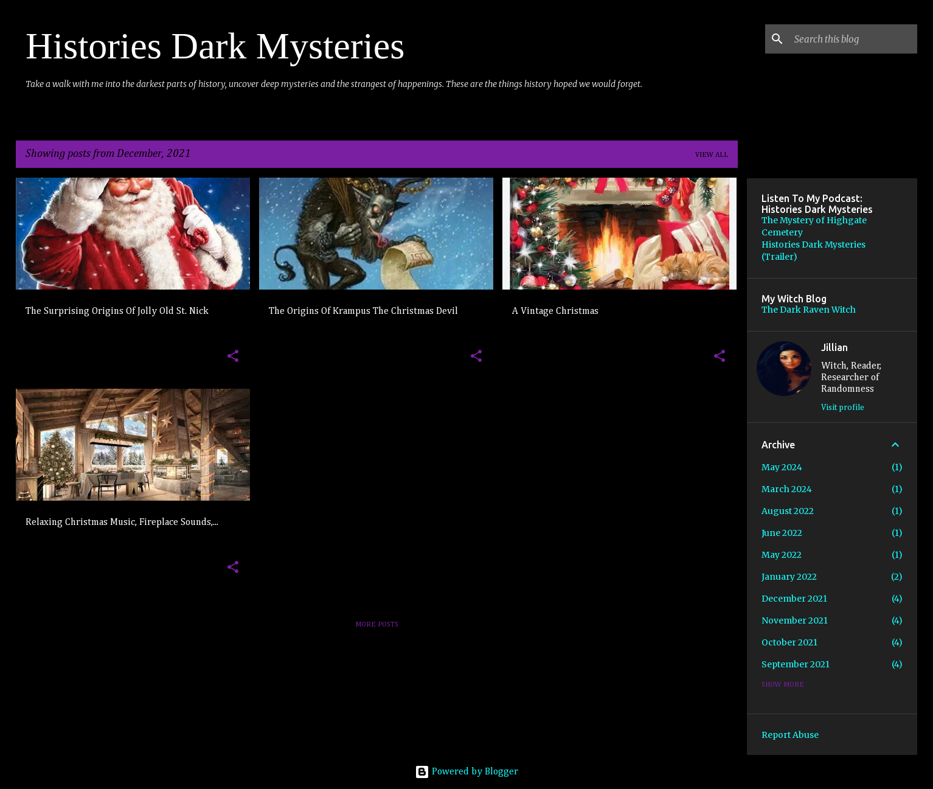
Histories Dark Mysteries (215, 45)
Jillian (834, 347)
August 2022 (787, 511)
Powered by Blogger (466, 772)
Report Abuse (790, 734)
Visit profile (842, 407)
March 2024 (786, 489)
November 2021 (794, 620)
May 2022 (781, 554)
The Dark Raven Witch (808, 309)
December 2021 (794, 598)
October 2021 (789, 642)
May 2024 (781, 467)
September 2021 (795, 664)
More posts (376, 624)
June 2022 (781, 532)
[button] (233, 357)
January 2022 (789, 576)
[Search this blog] (853, 39)
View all (711, 155)
